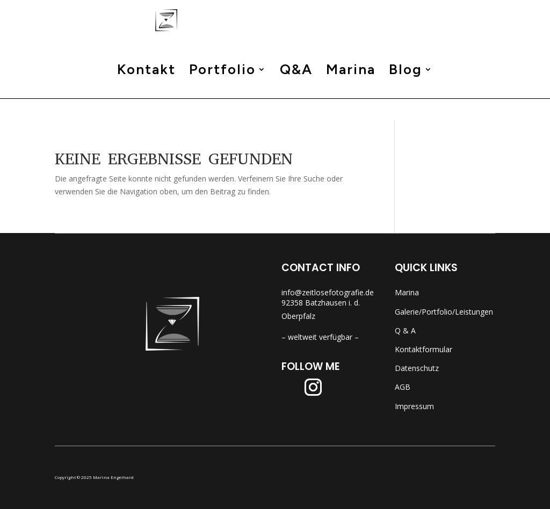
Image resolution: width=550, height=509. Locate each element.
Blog (405, 93)
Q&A (296, 93)
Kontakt (146, 93)
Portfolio (222, 93)
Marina (350, 93)
